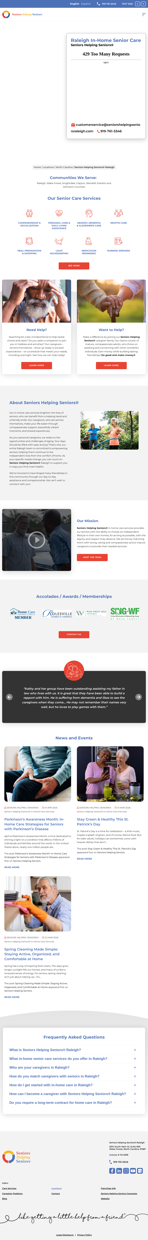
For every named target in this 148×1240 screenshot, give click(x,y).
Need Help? (36, 330)
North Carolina (64, 167)
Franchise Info (108, 1188)
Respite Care (118, 222)
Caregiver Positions (12, 1193)
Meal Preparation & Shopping (29, 252)
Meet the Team (93, 558)
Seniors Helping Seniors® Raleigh (127, 1147)
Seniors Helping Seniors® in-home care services (30, 813)
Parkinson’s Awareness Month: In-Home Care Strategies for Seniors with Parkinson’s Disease (34, 825)
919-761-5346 (106, 3)
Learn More (36, 366)
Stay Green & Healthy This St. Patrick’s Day (112, 849)
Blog (4, 1199)
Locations (48, 167)
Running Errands (118, 250)
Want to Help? (111, 330)
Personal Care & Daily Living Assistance (59, 225)
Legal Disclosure (65, 1235)
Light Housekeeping (59, 252)
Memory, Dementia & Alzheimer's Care (89, 224)
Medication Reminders (89, 252)
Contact (55, 1193)
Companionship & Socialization (29, 224)
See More (74, 266)
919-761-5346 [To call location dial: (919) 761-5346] (111, 131)
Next (137, 698)
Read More (12, 868)
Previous (10, 698)
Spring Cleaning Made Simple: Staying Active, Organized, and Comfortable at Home (31, 955)
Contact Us (74, 635)
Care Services (9, 1188)
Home (37, 167)
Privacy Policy (84, 1235)
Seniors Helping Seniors (26, 862)
